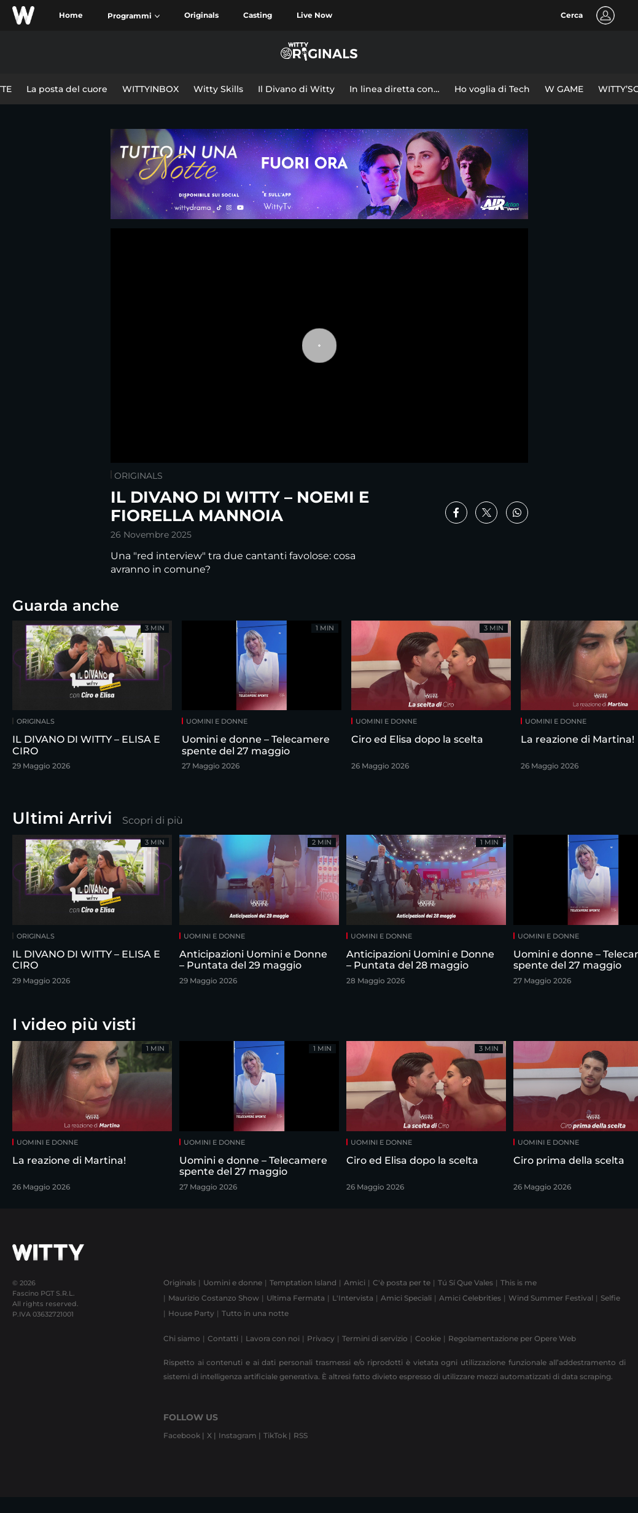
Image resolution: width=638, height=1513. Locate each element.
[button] (133, 15)
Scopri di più (152, 820)
